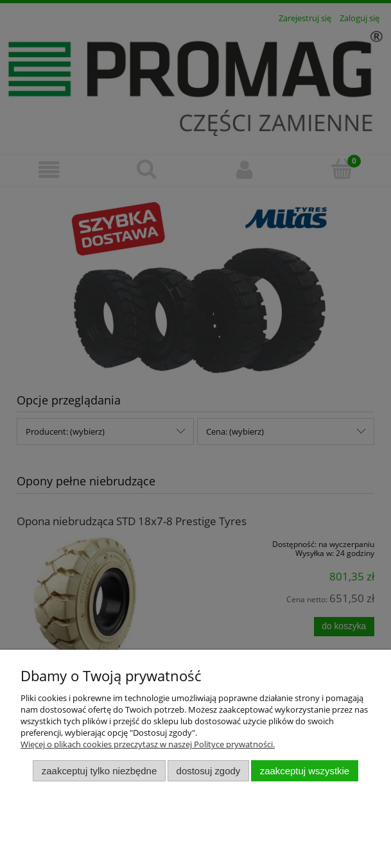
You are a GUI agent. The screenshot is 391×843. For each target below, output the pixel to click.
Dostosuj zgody (209, 770)
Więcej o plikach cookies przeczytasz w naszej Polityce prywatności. (148, 744)
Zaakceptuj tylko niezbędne (99, 770)
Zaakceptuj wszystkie (304, 770)
